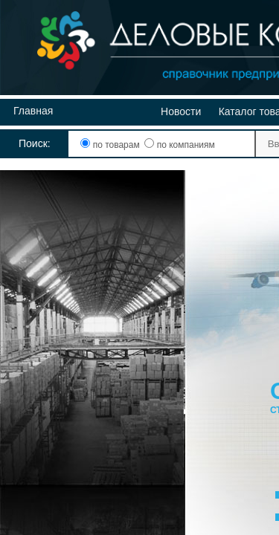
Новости (181, 111)
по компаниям (179, 145)
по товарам (111, 145)
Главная (33, 111)
